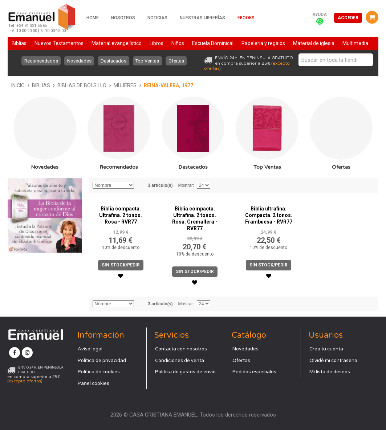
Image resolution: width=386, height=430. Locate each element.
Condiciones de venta (179, 360)
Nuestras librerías (202, 17)
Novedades (79, 61)
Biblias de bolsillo (81, 85)
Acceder (348, 17)
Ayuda (319, 14)
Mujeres (125, 85)
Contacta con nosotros (181, 349)
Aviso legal (90, 349)
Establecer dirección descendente (140, 185)
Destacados (113, 61)
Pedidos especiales (254, 372)
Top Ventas (147, 61)
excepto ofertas (25, 381)
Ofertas (176, 61)
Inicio (18, 85)
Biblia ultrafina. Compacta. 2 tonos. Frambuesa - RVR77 (268, 215)
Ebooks (246, 17)
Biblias (41, 85)
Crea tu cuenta (326, 349)
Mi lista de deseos (329, 372)
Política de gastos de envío (185, 372)
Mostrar (185, 185)
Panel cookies (93, 383)
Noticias (157, 17)
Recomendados (40, 61)
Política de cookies (99, 372)
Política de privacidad (102, 360)
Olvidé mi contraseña (333, 360)
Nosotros (123, 17)
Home (92, 17)
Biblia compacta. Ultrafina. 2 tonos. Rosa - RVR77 (120, 215)
